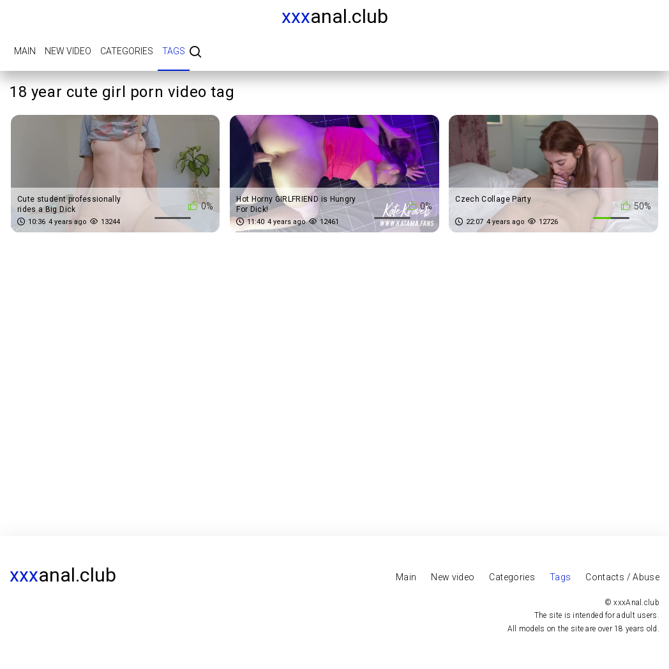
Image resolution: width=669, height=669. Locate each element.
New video (68, 51)
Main (25, 51)
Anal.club (335, 16)
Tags (173, 51)
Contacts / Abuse (622, 577)
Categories (126, 51)
